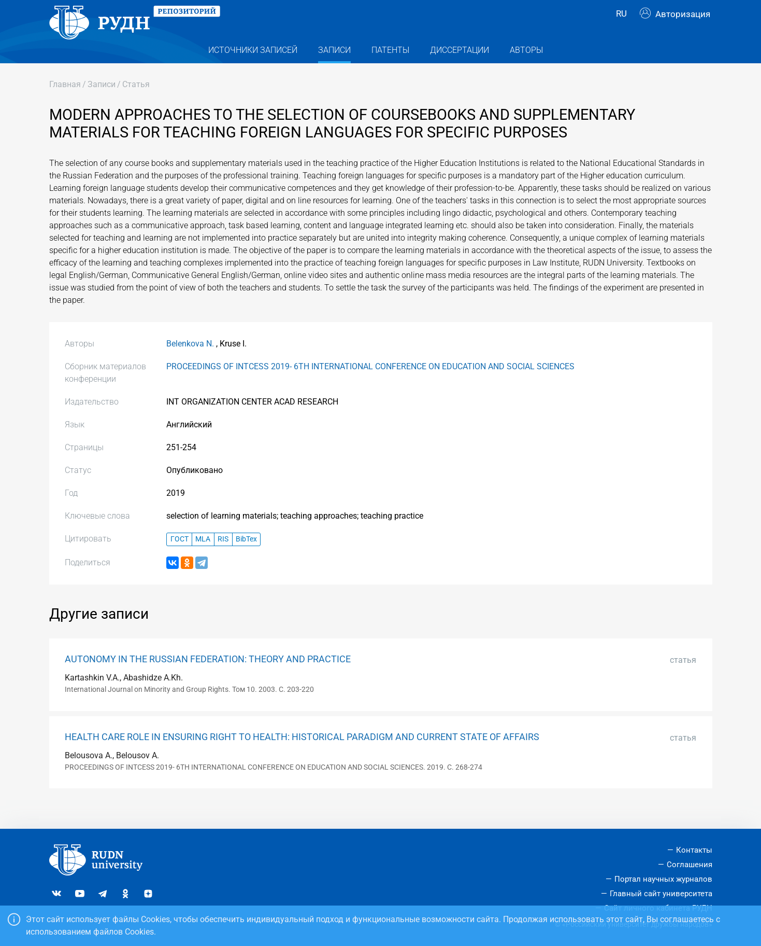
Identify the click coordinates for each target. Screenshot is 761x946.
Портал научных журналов (663, 879)
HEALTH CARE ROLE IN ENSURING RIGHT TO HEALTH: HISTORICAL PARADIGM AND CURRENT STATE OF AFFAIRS (302, 757)
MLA (202, 559)
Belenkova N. (190, 363)
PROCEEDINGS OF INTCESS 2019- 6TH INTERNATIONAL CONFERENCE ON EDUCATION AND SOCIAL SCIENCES (370, 386)
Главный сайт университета (661, 893)
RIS (223, 559)
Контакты (694, 850)
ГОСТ (179, 559)
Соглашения (689, 865)
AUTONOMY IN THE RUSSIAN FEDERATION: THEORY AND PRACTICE (208, 679)
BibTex (246, 559)
